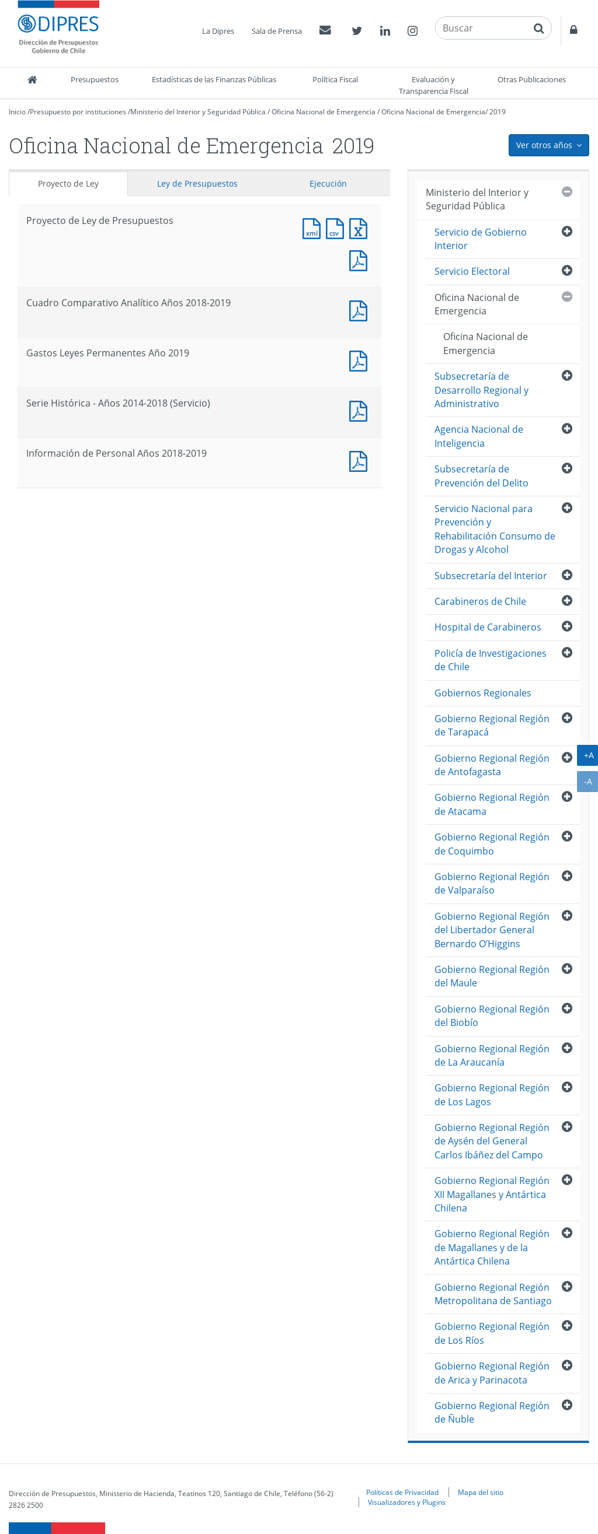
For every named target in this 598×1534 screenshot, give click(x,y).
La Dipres (218, 31)
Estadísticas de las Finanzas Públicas (214, 79)
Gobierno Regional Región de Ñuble (492, 1412)
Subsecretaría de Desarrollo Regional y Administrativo (481, 390)
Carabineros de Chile (480, 601)
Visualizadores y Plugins (407, 1502)
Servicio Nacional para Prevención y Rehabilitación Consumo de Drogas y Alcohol (494, 529)
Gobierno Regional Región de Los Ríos (492, 1333)
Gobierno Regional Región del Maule (492, 976)
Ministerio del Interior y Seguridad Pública (198, 112)
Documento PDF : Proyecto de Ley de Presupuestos (361, 259)
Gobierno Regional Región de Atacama (492, 804)
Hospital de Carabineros (487, 627)
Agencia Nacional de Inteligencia (478, 436)
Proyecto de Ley (68, 183)
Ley (197, 183)
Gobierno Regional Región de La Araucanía (492, 1055)
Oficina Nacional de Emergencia (324, 112)
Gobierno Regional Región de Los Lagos (492, 1094)
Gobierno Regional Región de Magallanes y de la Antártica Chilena (492, 1247)
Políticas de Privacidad (402, 1492)
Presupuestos (95, 79)
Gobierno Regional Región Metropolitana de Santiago (493, 1294)
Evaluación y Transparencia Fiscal (433, 85)
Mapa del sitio (480, 1492)
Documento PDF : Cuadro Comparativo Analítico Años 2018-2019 (361, 309)
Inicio (17, 112)
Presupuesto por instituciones (78, 112)
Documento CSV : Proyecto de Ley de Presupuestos (337, 227)
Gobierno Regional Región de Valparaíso (492, 883)
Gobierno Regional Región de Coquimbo (492, 844)
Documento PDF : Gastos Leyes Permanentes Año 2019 (361, 359)
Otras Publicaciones (532, 79)
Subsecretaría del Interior (490, 575)
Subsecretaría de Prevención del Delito (481, 476)
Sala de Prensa (277, 31)
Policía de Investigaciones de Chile (490, 660)
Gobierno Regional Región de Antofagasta (492, 765)
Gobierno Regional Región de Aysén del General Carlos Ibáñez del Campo (492, 1141)
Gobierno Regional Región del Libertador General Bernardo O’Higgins (492, 930)
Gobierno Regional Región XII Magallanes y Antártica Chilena (492, 1194)
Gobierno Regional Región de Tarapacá (492, 725)
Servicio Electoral (472, 271)
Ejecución (328, 183)
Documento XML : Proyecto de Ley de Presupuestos (314, 227)
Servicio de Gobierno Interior (480, 239)
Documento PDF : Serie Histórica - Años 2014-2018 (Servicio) (361, 410)
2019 (497, 112)
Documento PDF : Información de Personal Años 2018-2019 (361, 460)
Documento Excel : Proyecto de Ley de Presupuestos (361, 227)
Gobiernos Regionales (482, 693)
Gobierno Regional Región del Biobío (492, 1016)
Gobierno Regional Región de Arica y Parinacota (492, 1373)
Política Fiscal (335, 79)
